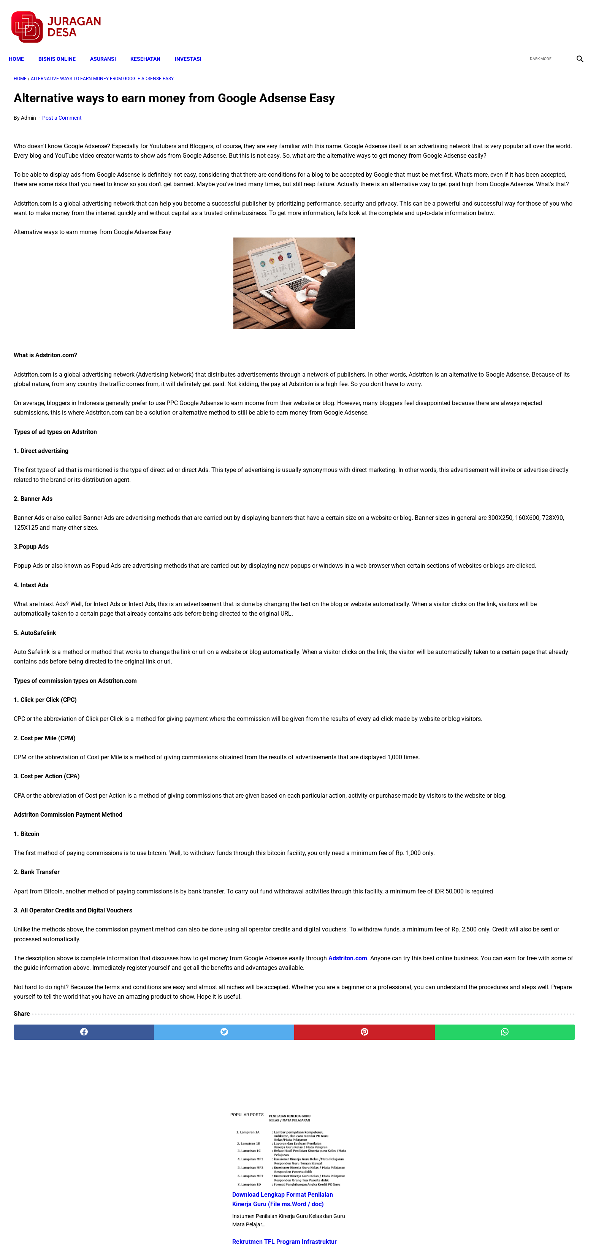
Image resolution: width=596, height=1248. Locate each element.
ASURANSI (108, 46)
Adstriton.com (347, 1065)
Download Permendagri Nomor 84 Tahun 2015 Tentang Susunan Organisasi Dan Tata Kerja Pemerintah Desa (501, 437)
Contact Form (357, 1229)
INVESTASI (193, 46)
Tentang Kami (397, 1229)
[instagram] (574, 19)
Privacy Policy (257, 1229)
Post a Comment (62, 111)
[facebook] (520, 19)
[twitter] (538, 19)
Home (21, 46)
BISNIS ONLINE (62, 46)
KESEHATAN (150, 46)
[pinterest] (253, 1159)
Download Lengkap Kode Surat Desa (495, 390)
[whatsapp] (349, 1159)
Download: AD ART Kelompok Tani (493, 361)
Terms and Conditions (208, 1229)
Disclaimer (294, 1229)
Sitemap (323, 1229)
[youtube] (556, 19)
